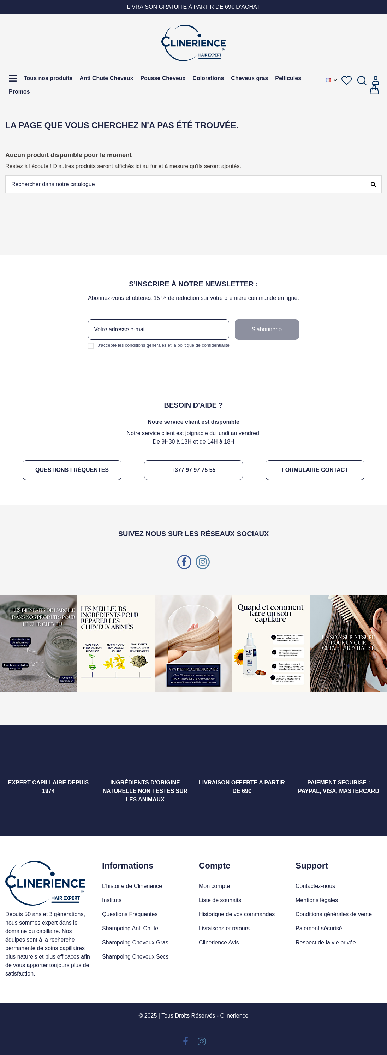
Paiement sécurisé (319, 928)
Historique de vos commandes (237, 914)
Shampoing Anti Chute (130, 928)
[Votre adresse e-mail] (158, 329)
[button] (12, 78)
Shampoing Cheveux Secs (135, 957)
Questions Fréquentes (129, 914)
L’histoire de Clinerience (132, 886)
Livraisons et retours (224, 928)
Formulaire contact (315, 470)
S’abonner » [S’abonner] (267, 329)
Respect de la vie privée (326, 943)
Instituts (111, 900)
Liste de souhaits (220, 900)
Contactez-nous (315, 886)
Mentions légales (317, 900)
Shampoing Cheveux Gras (135, 943)
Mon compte (214, 886)
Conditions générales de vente (334, 914)
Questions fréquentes (72, 470)
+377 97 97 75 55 (193, 470)
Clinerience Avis (219, 943)
